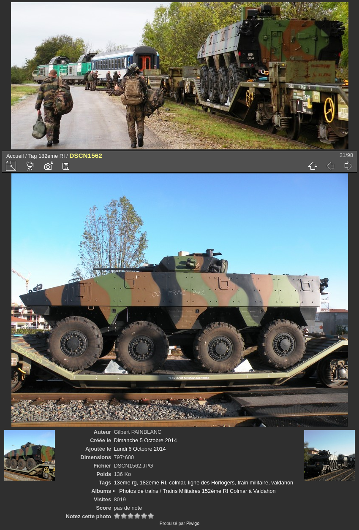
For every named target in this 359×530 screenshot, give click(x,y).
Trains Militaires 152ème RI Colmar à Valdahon (219, 491)
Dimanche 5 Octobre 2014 (145, 440)
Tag (32, 156)
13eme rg (125, 482)
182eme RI (51, 156)
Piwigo (192, 523)
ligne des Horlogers (211, 482)
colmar (177, 482)
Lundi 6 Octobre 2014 (140, 449)
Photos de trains (138, 491)
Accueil (15, 156)
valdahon (282, 482)
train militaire (253, 482)
